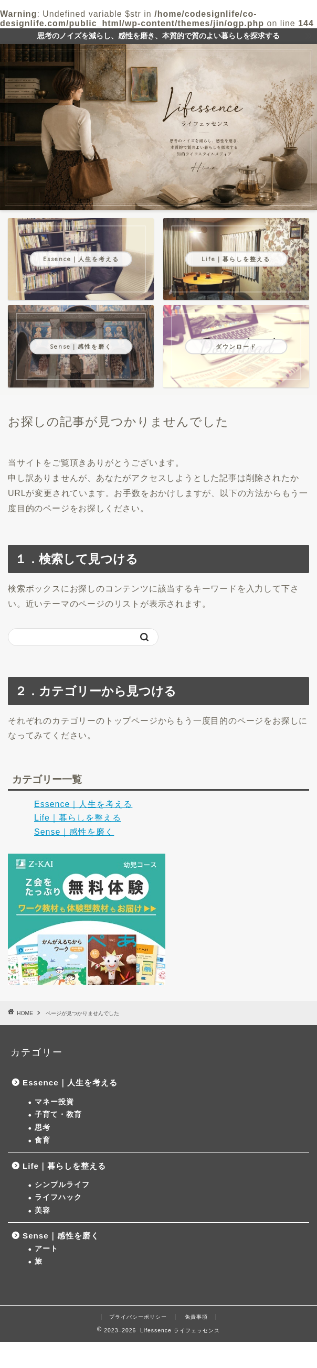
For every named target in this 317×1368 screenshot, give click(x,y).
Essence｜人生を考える (83, 804)
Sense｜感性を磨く (74, 831)
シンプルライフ (62, 1185)
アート (46, 1249)
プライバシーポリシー (138, 1317)
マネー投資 (54, 1102)
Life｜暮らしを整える (77, 817)
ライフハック (58, 1197)
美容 (42, 1210)
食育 (42, 1140)
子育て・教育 (58, 1114)
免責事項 (196, 1317)
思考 (42, 1128)
